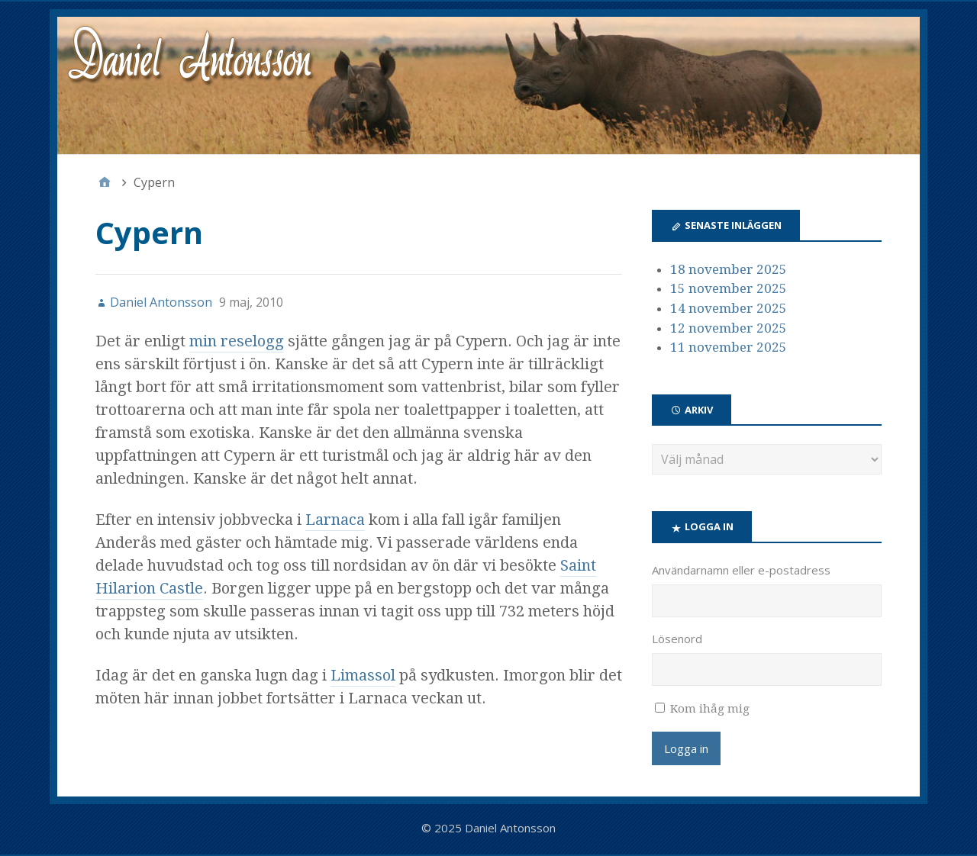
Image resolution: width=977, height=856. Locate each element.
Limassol (363, 675)
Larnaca (335, 519)
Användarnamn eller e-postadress (741, 570)
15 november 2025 (728, 288)
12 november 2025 (728, 328)
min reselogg (236, 341)
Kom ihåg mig (710, 709)
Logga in (686, 748)
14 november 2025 (728, 308)
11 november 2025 (728, 347)
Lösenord (677, 638)
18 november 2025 (728, 269)
